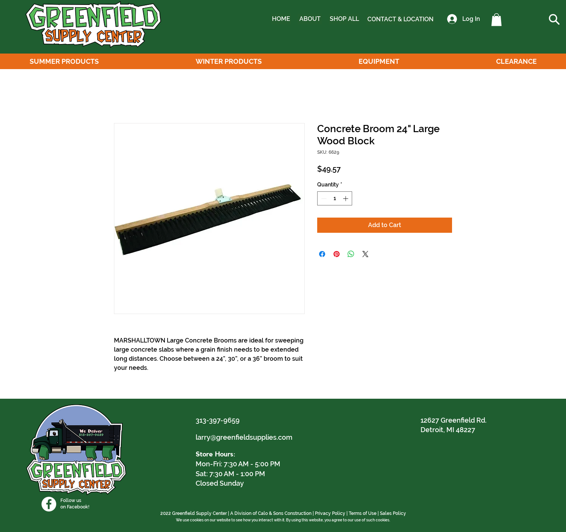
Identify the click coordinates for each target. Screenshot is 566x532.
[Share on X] (365, 254)
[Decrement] (323, 198)
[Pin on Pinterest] (336, 254)
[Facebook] (48, 504)
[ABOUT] (310, 19)
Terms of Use (362, 513)
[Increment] (346, 198)
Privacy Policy (330, 513)
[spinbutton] (334, 198)
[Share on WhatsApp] (351, 254)
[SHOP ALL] (344, 19)
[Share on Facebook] (322, 254)
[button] (496, 19)
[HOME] (281, 19)
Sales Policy (393, 513)
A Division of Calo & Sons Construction (271, 513)
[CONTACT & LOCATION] (400, 19)
